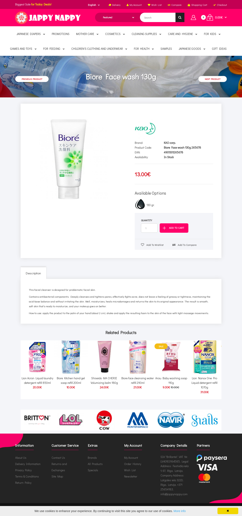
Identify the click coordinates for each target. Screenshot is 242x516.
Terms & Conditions (27, 476)
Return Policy (23, 483)
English (92, 4)
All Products (95, 464)
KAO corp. (170, 143)
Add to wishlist (152, 244)
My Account (131, 458)
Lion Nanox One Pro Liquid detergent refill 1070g (204, 382)
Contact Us (58, 458)
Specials (93, 470)
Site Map (57, 476)
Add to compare (184, 244)
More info (180, 511)
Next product (212, 79)
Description (33, 273)
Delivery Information (28, 464)
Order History (132, 464)
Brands (92, 458)
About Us (20, 458)
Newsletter (130, 476)
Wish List (130, 470)
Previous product (32, 79)
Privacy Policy (23, 470)
